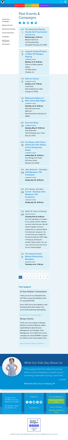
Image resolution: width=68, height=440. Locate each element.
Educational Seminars (8, 29)
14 (33, 277)
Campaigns (5, 36)
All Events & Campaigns (6, 20)
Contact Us (34, 408)
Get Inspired (6, 44)
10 (20, 277)
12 (27, 277)
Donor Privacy (56, 407)
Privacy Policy (54, 434)
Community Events (8, 33)
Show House (35, 5)
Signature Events (7, 25)
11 (23, 277)
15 (37, 277)
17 (43, 277)
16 (40, 277)
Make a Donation (19, 5)
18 (47, 277)
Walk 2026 (28, 5)
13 (30, 277)
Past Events (5, 40)
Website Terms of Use (56, 411)
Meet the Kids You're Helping (39, 383)
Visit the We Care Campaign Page (31, 315)
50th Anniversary (44, 5)
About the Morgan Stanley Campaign (32, 343)
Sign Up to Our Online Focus (56, 401)
